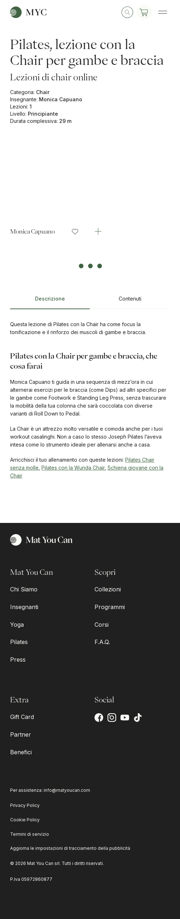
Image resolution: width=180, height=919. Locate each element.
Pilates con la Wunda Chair (73, 468)
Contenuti (130, 299)
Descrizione (50, 299)
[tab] (50, 301)
